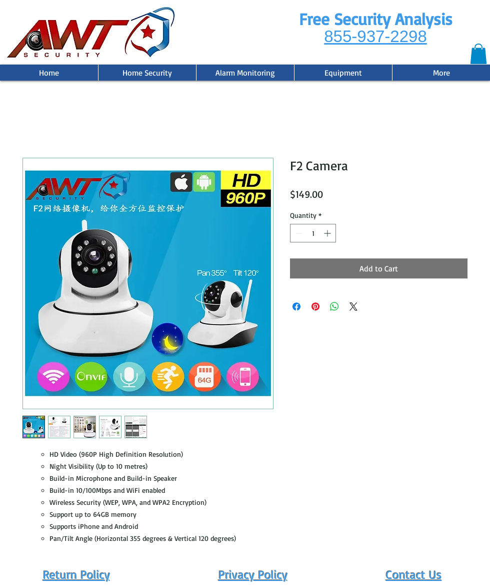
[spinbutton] (313, 233)
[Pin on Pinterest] (316, 307)
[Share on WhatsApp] (334, 307)
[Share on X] (354, 307)
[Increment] (328, 233)
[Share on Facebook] (296, 307)
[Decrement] (298, 233)
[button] (478, 54)
